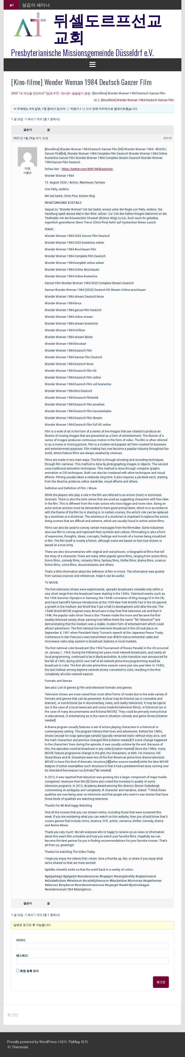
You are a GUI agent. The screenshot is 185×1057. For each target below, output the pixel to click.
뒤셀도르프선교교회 (107, 27)
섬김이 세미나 (36, 4)
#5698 (167, 138)
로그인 (161, 982)
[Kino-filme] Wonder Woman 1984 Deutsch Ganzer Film (137, 100)
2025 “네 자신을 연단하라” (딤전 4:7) (35, 93)
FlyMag (74, 1042)
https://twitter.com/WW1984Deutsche (87, 169)
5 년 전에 (86, 109)
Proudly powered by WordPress (32, 1042)
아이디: (21, 940)
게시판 (65, 93)
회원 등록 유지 (29, 971)
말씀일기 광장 (81, 93)
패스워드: (22, 955)
